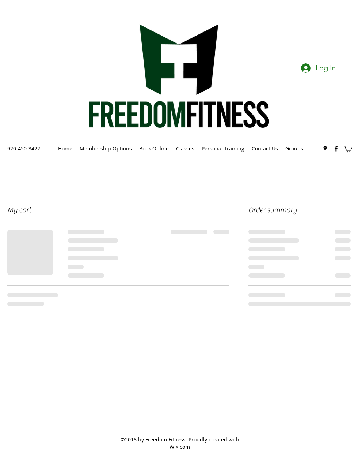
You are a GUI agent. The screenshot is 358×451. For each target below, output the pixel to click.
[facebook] (336, 148)
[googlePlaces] (325, 148)
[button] (347, 148)
